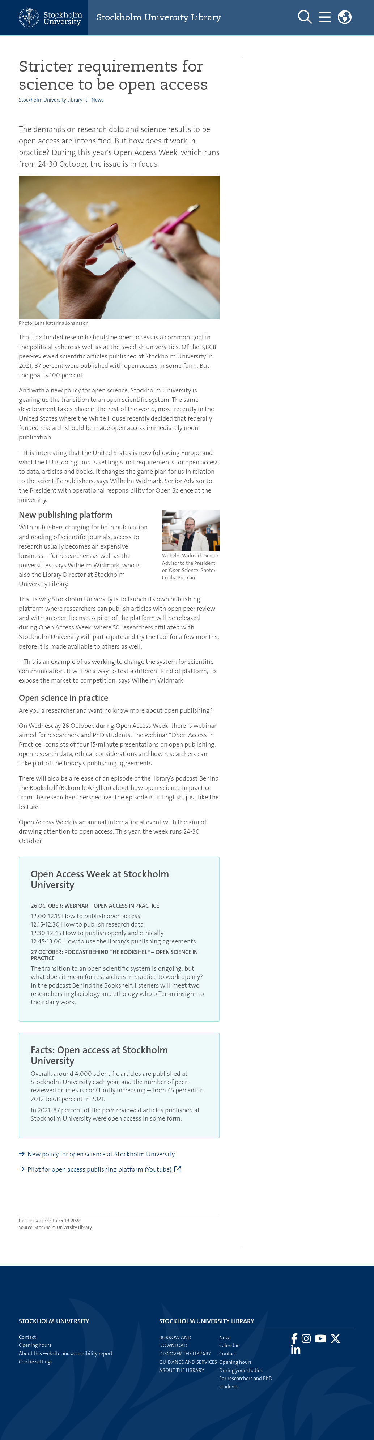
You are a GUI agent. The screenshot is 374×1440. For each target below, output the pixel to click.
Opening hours (235, 1362)
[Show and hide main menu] (324, 17)
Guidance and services (188, 1362)
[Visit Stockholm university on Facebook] (295, 1340)
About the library (181, 1370)
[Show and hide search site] (305, 17)
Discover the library (185, 1353)
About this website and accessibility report (65, 1353)
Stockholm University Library (159, 17)
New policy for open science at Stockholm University (101, 1154)
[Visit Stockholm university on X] (335, 1340)
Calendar (229, 1345)
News (98, 99)
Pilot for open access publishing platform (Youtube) (99, 1169)
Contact (227, 1353)
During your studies (241, 1370)
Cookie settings (35, 1361)
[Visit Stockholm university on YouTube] (321, 1340)
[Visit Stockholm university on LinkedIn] (295, 1352)
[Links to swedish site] (344, 17)
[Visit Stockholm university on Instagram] (307, 1340)
